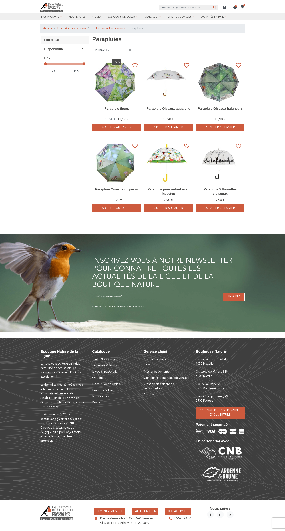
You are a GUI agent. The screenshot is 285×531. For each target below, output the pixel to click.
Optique (98, 377)
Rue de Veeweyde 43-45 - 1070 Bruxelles (126, 518)
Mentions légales (156, 394)
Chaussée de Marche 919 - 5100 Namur (125, 523)
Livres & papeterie (105, 371)
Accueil (48, 28)
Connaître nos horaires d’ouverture (220, 412)
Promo (96, 402)
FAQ (147, 365)
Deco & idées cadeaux (71, 28)
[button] (235, 7)
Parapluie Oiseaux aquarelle (168, 108)
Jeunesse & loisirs (104, 365)
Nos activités (178, 511)
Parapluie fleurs (116, 108)
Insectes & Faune (104, 390)
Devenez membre (109, 511)
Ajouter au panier (116, 127)
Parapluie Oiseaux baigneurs (220, 108)
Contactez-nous (155, 359)
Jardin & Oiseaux (103, 359)
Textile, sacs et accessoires (108, 28)
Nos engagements (157, 371)
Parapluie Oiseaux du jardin (116, 189)
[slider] (45, 63)
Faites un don (145, 511)
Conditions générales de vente (165, 377)
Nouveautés (100, 396)
